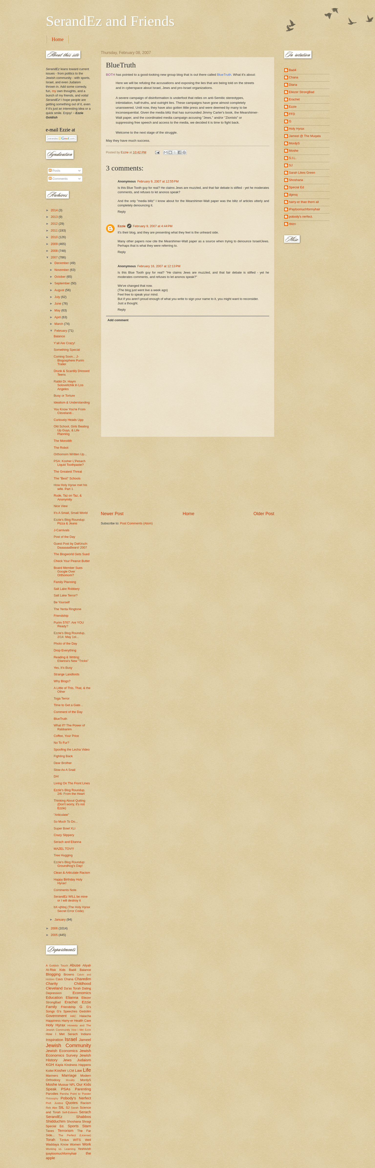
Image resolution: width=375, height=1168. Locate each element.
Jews (67, 1060)
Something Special (67, 349)
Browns (69, 974)
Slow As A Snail (64, 770)
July (57, 297)
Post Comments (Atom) (136, 523)
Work (86, 1144)
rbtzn (292, 224)
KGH (50, 1064)
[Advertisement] (187, 473)
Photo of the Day (65, 643)
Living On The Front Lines (72, 783)
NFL (72, 1084)
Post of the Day (64, 537)
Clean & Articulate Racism (72, 872)
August (59, 290)
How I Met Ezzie (81, 1030)
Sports (73, 1126)
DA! (56, 776)
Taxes (50, 1131)
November (62, 270)
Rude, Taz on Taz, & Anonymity (68, 497)
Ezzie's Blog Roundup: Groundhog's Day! (69, 864)
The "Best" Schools (67, 478)
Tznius (64, 1140)
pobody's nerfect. (301, 216)
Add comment (118, 320)
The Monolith (63, 441)
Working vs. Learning (60, 1148)
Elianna (72, 997)
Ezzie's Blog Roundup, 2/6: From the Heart (69, 792)
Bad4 (72, 970)
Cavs (59, 979)
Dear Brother (63, 763)
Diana (293, 84)
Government (56, 1016)
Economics (82, 993)
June (58, 303)
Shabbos (83, 1117)
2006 (54, 928)
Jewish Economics (62, 1051)
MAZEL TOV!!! (64, 848)
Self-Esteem (69, 1112)
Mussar (63, 1084)
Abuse (75, 965)
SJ (67, 1107)
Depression (54, 993)
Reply (122, 211)
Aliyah (86, 965)
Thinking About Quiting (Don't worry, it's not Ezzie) (70, 804)
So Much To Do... (66, 821)
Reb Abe (51, 1107)
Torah (50, 1139)
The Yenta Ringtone (67, 609)
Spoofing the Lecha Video (72, 749)
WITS (77, 1140)
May (57, 310)
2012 (54, 223)
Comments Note (65, 890)
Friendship (61, 615)
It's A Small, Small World (71, 513)
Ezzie (122, 226)
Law (78, 1070)
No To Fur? (61, 742)
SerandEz (54, 1117)
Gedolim (85, 1011)
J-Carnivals (61, 530)
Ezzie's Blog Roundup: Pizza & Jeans (69, 521)
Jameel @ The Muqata (305, 136)
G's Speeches (67, 1011)
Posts (54, 170)
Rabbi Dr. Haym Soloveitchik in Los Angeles (69, 385)
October (60, 276)
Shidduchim (56, 1121)
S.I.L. (292, 158)
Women (75, 1144)
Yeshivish (84, 1149)
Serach (85, 1112)
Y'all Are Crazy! (64, 343)
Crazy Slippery (64, 835)
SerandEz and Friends (110, 21)
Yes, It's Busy (63, 667)
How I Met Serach (62, 1034)
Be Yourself (62, 602)
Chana (68, 979)
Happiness (53, 1020)
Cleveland (54, 988)
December (62, 263)
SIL (61, 1107)
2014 (54, 210)
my (54, 91)
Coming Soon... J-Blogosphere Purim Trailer (69, 360)
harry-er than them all (304, 202)
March (59, 324)
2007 (54, 257)
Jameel (85, 1040)
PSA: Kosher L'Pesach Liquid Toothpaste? (70, 463)
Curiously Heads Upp (69, 420)
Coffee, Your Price (66, 736)
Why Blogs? (62, 681)
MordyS (85, 1080)
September (62, 283)
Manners (52, 1075)
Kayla (59, 1065)
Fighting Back (63, 756)
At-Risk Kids (55, 970)
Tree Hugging (63, 855)
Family (51, 1007)
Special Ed (296, 187)
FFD (292, 114)
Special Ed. (55, 1126)
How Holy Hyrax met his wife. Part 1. (70, 486)
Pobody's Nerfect (76, 1098)
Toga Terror (62, 698)
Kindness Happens (77, 1065)
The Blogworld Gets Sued (72, 554)
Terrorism (65, 1130)
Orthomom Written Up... (70, 454)
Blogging (53, 974)
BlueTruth (224, 74)
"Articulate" (61, 815)
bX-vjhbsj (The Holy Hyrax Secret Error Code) (72, 909)
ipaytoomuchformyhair (61, 1153)
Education (54, 997)
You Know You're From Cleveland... (70, 411)
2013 (54, 217)
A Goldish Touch (57, 965)
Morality (70, 1080)
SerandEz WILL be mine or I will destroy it (71, 898)
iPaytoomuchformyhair (304, 209)
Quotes (71, 1103)
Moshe (51, 1084)
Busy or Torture (64, 395)
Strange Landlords (66, 674)
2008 (54, 251)
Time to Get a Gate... (68, 705)
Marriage (69, 1075)
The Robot (61, 447)
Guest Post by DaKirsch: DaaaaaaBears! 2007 (71, 545)
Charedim (83, 979)
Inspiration (54, 1040)
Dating (86, 988)
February (61, 330)
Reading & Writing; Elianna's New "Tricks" (71, 659)
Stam (86, 1126)
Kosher (60, 1070)
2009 (54, 244)
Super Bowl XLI (64, 828)
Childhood (82, 983)
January (60, 919)
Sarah (74, 1107)
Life (87, 1070)
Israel (71, 1039)
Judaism (84, 1060)
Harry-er (67, 1020)
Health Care (82, 1020)
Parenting (83, 1089)
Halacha (85, 1016)
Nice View (61, 506)
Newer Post (112, 513)
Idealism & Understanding (72, 402)
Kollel (50, 1070)
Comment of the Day (68, 712)
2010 (54, 237)
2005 (54, 935)
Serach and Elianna (67, 842)
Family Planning (65, 582)
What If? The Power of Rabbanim (69, 727)
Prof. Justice (54, 1103)
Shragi (86, 1121)
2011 (54, 230)
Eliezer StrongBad (301, 92)
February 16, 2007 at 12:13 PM (158, 266)
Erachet (71, 1002)
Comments (58, 179)
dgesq (293, 194)
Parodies (52, 1093)
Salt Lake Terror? (66, 595)
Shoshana (74, 1121)
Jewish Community (68, 1045)
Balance (59, 336)
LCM (70, 1070)
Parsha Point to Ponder (75, 1093)
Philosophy (52, 1098)
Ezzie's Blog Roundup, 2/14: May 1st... (69, 634)
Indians (86, 1034)
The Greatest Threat (68, 471)
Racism (86, 1103)
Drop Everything (65, 650)
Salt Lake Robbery (67, 589)
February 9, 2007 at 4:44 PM (152, 226)
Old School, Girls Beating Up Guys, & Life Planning (71, 430)
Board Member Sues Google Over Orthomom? (68, 571)
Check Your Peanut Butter (72, 561)
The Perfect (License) (74, 1135)
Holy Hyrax (55, 1025)
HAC (73, 1016)
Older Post (263, 513)
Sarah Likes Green (302, 172)
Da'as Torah (72, 988)
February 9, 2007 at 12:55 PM (158, 181)
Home (58, 39)
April (58, 317)
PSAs (66, 1089)
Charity (52, 983)
